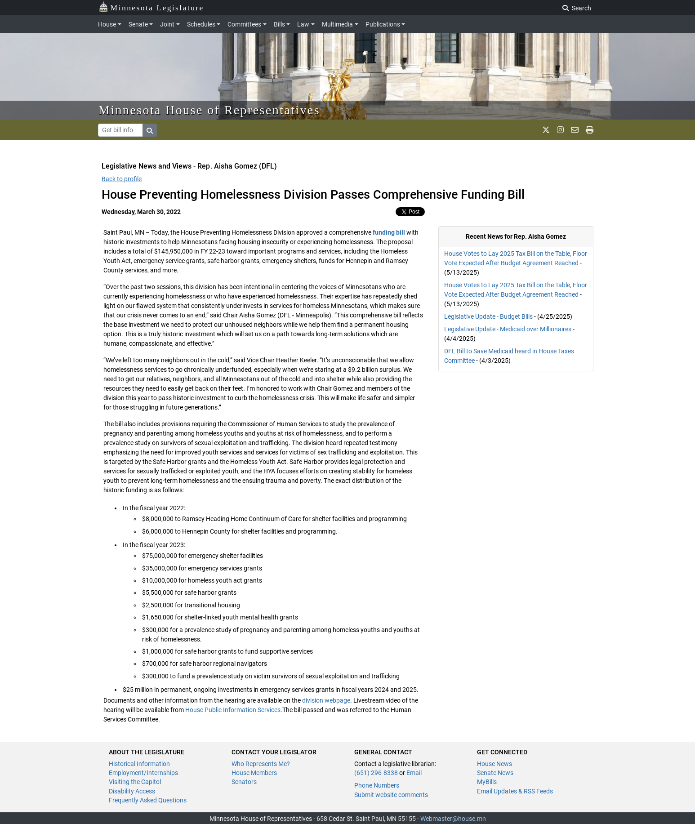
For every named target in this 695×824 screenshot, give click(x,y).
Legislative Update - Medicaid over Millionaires (507, 329)
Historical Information (139, 763)
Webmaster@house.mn (453, 818)
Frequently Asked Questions (148, 800)
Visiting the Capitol (135, 781)
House (107, 24)
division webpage (326, 700)
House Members (254, 772)
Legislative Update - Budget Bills (488, 316)
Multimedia (337, 24)
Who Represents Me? (261, 763)
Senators (244, 781)
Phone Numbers (376, 785)
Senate (138, 24)
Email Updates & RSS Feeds (515, 791)
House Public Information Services (232, 709)
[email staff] (574, 130)
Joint (167, 24)
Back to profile (122, 179)
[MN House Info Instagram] (560, 130)
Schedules (201, 24)
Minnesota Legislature (151, 7)
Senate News (495, 772)
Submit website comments (391, 794)
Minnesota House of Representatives (209, 110)
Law (303, 24)
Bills (279, 24)
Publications (382, 24)
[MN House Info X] (546, 130)
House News (494, 763)
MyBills (487, 781)
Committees (244, 24)
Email (414, 772)
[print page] (589, 130)
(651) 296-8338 (376, 772)
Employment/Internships (143, 772)
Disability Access (132, 791)
